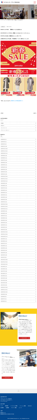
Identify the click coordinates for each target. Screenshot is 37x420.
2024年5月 (4, 192)
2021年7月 (4, 271)
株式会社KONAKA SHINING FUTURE (7, 414)
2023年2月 (4, 227)
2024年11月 (4, 178)
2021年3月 (4, 280)
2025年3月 (4, 169)
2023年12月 (4, 204)
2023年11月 (4, 206)
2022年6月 (4, 245)
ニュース (20, 407)
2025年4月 (4, 167)
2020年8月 (3, 296)
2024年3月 (4, 197)
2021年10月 (4, 264)
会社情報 (2, 407)
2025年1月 (4, 174)
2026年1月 (4, 146)
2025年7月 (4, 160)
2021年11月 (4, 261)
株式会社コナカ (3, 412)
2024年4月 (4, 194)
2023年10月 (4, 208)
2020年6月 (3, 301)
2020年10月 (4, 291)
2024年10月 (4, 181)
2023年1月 (4, 229)
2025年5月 (4, 164)
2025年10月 (4, 153)
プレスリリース (4, 127)
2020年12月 (4, 287)
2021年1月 (4, 285)
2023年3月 (4, 224)
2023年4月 (4, 222)
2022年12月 (4, 231)
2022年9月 (4, 238)
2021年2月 (4, 282)
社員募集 (7, 407)
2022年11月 (4, 234)
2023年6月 (4, 218)
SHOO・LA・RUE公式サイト (17, 100)
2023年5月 (4, 220)
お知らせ (2, 125)
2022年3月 (4, 252)
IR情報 (2, 123)
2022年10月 (4, 236)
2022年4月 (4, 250)
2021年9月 (4, 266)
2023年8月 (4, 213)
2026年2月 (3, 144)
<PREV (2, 113)
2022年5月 (4, 248)
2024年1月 (4, 201)
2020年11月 (4, 289)
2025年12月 (4, 148)
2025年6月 (4, 162)
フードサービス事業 (14, 405)
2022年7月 (4, 243)
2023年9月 (4, 211)
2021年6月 (4, 273)
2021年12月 (4, 259)
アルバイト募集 (14, 407)
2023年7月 (4, 215)
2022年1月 (3, 257)
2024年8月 (4, 185)
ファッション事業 (23, 405)
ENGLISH (30, 405)
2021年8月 (4, 268)
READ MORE (7, 379)
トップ (2, 19)
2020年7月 (3, 298)
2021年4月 (4, 278)
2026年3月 (3, 141)
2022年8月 (4, 241)
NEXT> (35, 113)
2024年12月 (4, 176)
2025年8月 (4, 157)
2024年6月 (4, 190)
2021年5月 (4, 275)
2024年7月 (4, 187)
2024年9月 (4, 183)
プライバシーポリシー (5, 130)
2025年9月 (4, 155)
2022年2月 (4, 254)
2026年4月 (3, 139)
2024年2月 (4, 199)
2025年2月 (4, 171)
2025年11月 (4, 150)
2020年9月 (4, 294)
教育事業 (6, 405)
